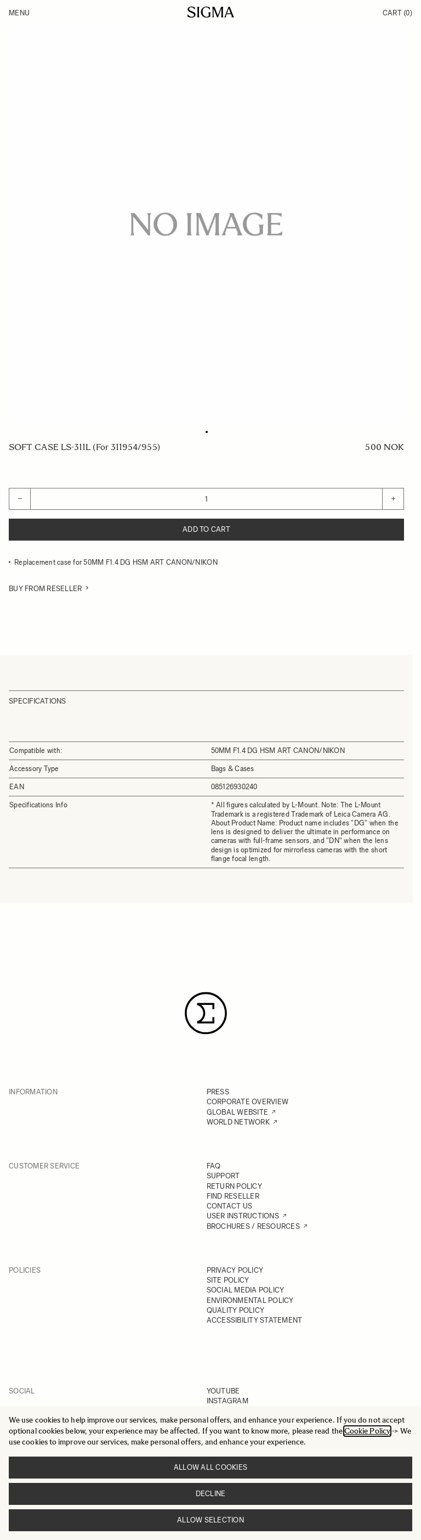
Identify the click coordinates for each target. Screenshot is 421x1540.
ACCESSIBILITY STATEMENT (255, 1320)
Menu (19, 13)
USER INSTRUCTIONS (243, 1216)
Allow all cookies (210, 1467)
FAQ (214, 1166)
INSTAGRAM (227, 1401)
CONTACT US (230, 1206)
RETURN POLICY (234, 1186)
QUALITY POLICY (236, 1310)
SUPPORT (223, 1176)
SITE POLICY (228, 1280)
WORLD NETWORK (238, 1122)
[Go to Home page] (210, 12)
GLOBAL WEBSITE (238, 1112)
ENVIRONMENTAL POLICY (250, 1300)
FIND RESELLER (233, 1196)
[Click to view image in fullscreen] (206, 224)
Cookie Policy (367, 1431)
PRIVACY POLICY (235, 1270)
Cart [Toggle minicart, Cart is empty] (397, 13)
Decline (211, 1494)
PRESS (218, 1092)
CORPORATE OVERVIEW (248, 1102)
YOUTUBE (223, 1391)
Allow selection (210, 1520)
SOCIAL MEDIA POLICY (246, 1290)
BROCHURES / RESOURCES (253, 1226)
